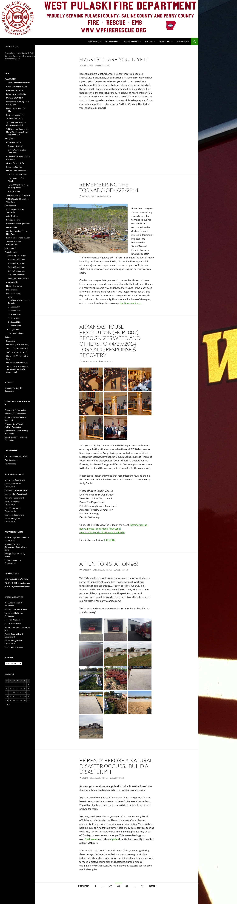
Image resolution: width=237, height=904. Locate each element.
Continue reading (131, 302)
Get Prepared (111, 41)
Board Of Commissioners (16, 86)
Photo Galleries (131, 41)
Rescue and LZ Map (14, 167)
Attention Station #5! (109, 563)
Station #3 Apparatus (16, 267)
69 (127, 886)
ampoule (84, 823)
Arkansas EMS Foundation (15, 410)
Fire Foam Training (15, 333)
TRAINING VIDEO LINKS (16, 174)
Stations (149, 41)
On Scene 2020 (14, 314)
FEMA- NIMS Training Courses (17, 583)
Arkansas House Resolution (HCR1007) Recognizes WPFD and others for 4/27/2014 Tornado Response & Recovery (109, 340)
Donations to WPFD (14, 98)
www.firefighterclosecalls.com (17, 586)
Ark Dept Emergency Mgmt (16, 609)
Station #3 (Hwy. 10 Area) (16, 352)
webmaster (103, 65)
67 (110, 886)
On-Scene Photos (13, 293)
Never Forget (183, 41)
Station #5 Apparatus (16, 274)
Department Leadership (16, 94)
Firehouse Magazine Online (16, 456)
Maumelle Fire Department (16, 494)
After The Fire (12, 216)
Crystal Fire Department (15, 480)
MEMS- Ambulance (13, 623)
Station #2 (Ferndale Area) (17, 348)
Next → (153, 886)
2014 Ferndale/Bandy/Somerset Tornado (19, 300)
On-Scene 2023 (14, 326)
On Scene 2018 (14, 307)
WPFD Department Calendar (18, 195)
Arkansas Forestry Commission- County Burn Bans (16, 547)
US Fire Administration (14, 647)
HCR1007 (109, 539)
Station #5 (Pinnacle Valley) (17, 362)
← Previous (82, 886)
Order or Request (15, 146)
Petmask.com (10, 464)
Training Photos (12, 329)
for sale (144, 265)
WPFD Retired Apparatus (18, 278)
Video (85, 778)
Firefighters (164, 41)
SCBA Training (14, 191)
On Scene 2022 (14, 322)
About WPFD (93, 41)
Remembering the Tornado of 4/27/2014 (108, 187)
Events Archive (12, 282)
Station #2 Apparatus (16, 263)
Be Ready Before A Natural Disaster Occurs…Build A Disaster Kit (116, 766)
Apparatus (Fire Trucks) (16, 256)
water (94, 838)
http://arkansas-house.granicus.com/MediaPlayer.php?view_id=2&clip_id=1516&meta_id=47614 (113, 528)
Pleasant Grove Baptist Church (96, 490)
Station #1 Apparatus (16, 259)
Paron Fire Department (14, 498)
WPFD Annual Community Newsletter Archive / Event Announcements (17, 132)
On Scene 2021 (14, 318)
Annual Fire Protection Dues (18, 82)
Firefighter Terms (13, 220)
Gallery (87, 570)
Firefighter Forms (13, 142)
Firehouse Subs (11, 460)
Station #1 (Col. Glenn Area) (17, 344)
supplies (114, 838)
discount (122, 261)
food (87, 838)
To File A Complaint (14, 118)
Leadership (10, 341)
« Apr (8, 704)
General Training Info (15, 163)
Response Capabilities (15, 115)
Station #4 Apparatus (16, 271)
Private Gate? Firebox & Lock (18, 238)
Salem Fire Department (14, 515)
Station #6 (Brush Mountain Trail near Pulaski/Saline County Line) (17, 369)
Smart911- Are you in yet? (113, 59)
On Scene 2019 (14, 310)
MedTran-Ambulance (13, 620)
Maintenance (11, 290)
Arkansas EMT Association (15, 413)
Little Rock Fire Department (16, 490)
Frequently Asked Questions (18, 223)
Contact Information (14, 90)
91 (142, 886)
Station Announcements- (16, 170)
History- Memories (14, 286)
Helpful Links (11, 227)
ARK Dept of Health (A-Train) (16, 579)
